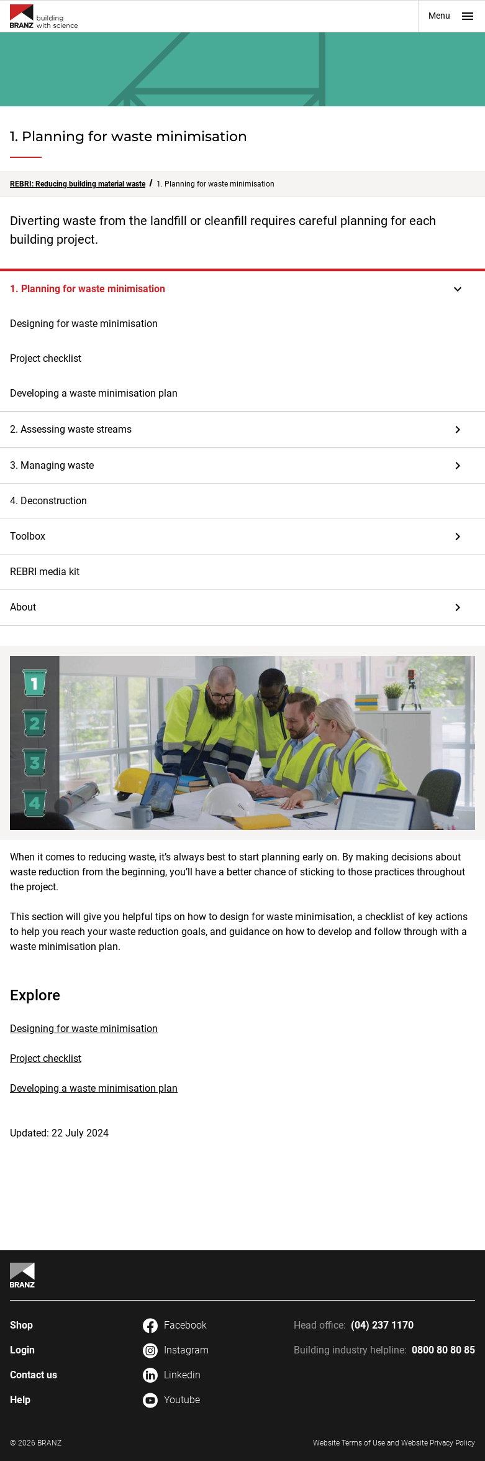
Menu (451, 16)
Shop (21, 1325)
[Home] (22, 1275)
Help (20, 1400)
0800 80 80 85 (443, 1350)
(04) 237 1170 (382, 1325)
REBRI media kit (44, 572)
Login (22, 1350)
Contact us (33, 1375)
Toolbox (27, 536)
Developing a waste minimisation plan (94, 393)
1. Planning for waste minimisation (87, 289)
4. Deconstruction (48, 501)
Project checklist (45, 358)
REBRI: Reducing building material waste (77, 184)
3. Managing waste (52, 465)
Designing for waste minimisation (84, 324)
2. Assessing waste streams (71, 429)
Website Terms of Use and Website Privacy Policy (394, 1443)
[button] (242, 289)
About (23, 607)
